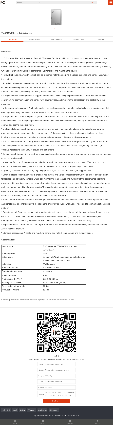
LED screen (53, 410)
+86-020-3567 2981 (73, 415)
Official (22, 410)
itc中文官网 (6, 410)
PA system (31, 410)
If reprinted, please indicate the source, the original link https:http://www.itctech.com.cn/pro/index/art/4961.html (37, 300)
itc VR (15, 410)
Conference (42, 410)
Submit (56, 401)
